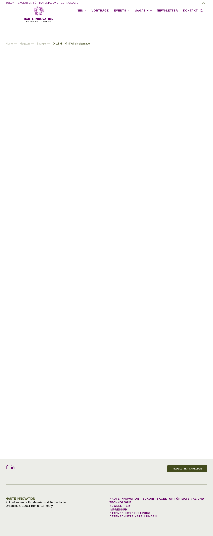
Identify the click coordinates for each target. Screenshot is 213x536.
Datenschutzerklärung (130, 513)
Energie (41, 43)
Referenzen (42, 30)
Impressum (118, 509)
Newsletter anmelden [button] (187, 469)
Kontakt (190, 30)
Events (121, 30)
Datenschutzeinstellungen (133, 516)
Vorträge (100, 30)
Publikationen (72, 30)
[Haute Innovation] (106, 14)
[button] (201, 30)
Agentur (19, 30)
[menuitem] (204, 3)
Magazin (143, 30)
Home (9, 43)
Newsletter (167, 30)
